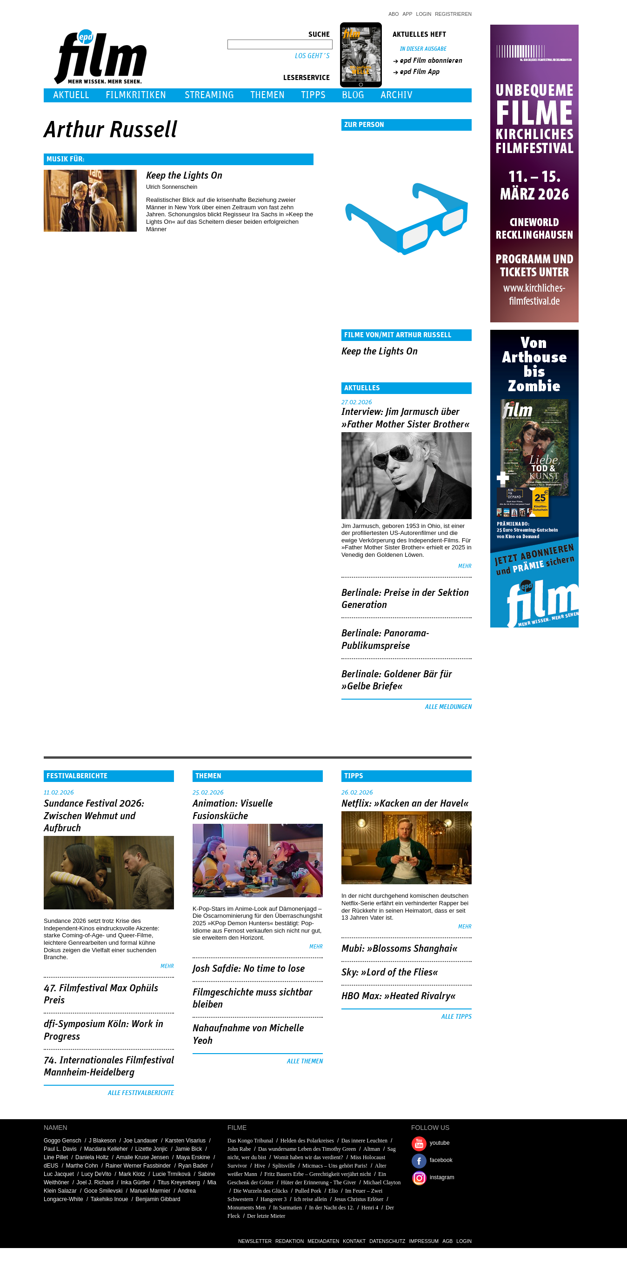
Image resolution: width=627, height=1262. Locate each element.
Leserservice (306, 77)
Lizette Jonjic (151, 1149)
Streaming (209, 95)
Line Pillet (56, 1157)
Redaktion (289, 1241)
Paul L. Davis (60, 1149)
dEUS (51, 1165)
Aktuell (71, 95)
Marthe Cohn (82, 1165)
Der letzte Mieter (266, 1216)
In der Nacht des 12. (331, 1207)
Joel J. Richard (95, 1182)
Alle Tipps (456, 1017)
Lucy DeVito (96, 1174)
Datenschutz (387, 1241)
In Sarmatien (287, 1207)
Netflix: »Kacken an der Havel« (405, 804)
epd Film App (420, 71)
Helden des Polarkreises (307, 1140)
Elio (333, 1191)
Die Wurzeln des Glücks (260, 1191)
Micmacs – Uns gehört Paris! (334, 1165)
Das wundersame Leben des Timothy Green (307, 1149)
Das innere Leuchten (364, 1140)
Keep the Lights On (184, 176)
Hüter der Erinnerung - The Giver (318, 1182)
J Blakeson (102, 1140)
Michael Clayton (381, 1182)
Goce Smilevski (103, 1191)
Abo (393, 14)
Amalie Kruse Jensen (142, 1157)
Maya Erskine (193, 1157)
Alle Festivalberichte (141, 1093)
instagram (442, 1177)
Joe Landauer (140, 1140)
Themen (267, 95)
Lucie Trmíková (171, 1174)
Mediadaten (323, 1241)
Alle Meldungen (448, 707)
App (408, 14)
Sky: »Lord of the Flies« (389, 973)
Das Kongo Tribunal (250, 1140)
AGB (447, 1241)
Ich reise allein (310, 1199)
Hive (259, 1165)
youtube (440, 1143)
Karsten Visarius (185, 1140)
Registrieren (453, 14)
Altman (371, 1149)
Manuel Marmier (150, 1191)
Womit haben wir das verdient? (308, 1157)
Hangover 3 (273, 1199)
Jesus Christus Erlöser (358, 1199)
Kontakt (354, 1241)
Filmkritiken (136, 95)
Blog (353, 95)
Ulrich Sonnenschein (171, 187)
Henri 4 (369, 1207)
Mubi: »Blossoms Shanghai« (399, 949)
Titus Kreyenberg (179, 1182)
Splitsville (284, 1165)
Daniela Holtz (91, 1157)
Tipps (313, 95)
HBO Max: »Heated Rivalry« (398, 996)
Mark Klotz (132, 1174)
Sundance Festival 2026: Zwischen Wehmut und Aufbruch (94, 816)
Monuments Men (246, 1207)
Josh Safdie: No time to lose (249, 969)
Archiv (396, 95)
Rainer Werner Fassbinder (138, 1165)
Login (424, 14)
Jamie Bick (188, 1149)
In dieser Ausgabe (423, 49)
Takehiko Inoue (109, 1199)
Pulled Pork (308, 1191)
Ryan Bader (192, 1165)
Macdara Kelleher (106, 1149)
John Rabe (239, 1149)
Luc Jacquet (59, 1174)
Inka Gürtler (135, 1182)
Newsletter (255, 1241)
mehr (465, 566)
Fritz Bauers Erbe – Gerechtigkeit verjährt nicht (317, 1174)
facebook (441, 1160)
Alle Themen (305, 1061)
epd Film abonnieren (431, 60)
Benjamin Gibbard (158, 1199)
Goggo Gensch (62, 1140)
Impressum (424, 1241)
